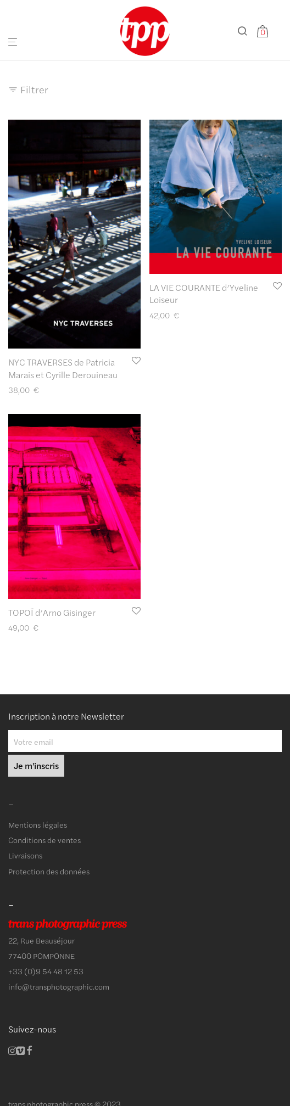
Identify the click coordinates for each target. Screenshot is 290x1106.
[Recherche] (246, 31)
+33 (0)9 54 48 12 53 (45, 970)
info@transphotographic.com (58, 986)
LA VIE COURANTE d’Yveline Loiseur (203, 293)
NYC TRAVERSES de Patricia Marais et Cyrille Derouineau (63, 368)
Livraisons (25, 855)
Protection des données (49, 871)
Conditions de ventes (44, 839)
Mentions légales (37, 824)
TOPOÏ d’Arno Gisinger (52, 612)
